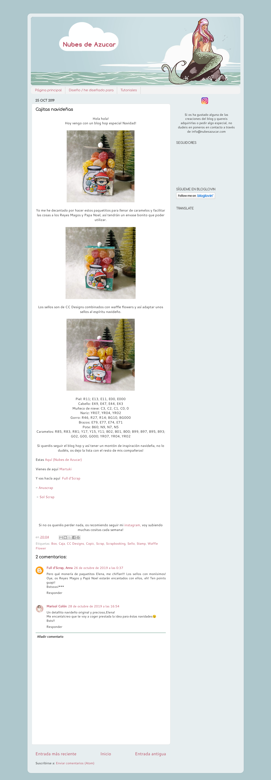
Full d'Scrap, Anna (59, 568)
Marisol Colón (56, 606)
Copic (90, 543)
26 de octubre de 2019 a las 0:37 (98, 568)
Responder (54, 593)
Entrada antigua (150, 754)
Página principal (48, 90)
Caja (62, 543)
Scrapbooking (115, 543)
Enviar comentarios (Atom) (75, 763)
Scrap (100, 543)
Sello (131, 543)
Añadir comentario (50, 636)
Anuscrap (46, 487)
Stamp (141, 543)
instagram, (132, 525)
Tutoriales (129, 90)
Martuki (65, 469)
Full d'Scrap (71, 478)
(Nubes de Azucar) (67, 459)
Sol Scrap (47, 497)
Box (54, 543)
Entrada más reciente (55, 754)
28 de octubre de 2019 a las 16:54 (93, 606)
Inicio (105, 754)
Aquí (48, 459)
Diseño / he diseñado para (91, 90)
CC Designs (75, 543)
